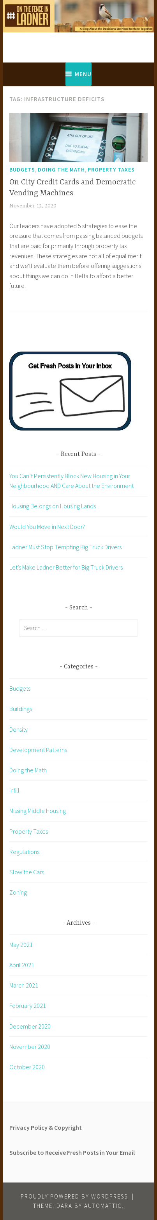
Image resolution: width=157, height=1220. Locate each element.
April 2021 (21, 965)
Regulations (24, 852)
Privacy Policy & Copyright (45, 1127)
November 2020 (29, 1046)
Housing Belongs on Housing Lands (52, 506)
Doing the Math (61, 169)
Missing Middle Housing (37, 811)
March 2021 (23, 985)
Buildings (20, 709)
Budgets (22, 169)
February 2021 (27, 1005)
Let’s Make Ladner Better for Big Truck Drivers (66, 567)
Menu (83, 74)
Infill (14, 790)
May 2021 (21, 944)
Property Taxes (111, 169)
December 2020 (30, 1026)
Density (18, 729)
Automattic (103, 1205)
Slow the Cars (26, 872)
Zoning (18, 892)
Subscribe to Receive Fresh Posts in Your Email (72, 1152)
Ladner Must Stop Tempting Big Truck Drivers (65, 547)
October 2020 (27, 1067)
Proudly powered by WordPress (74, 1196)
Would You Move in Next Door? (47, 527)
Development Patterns (38, 750)
